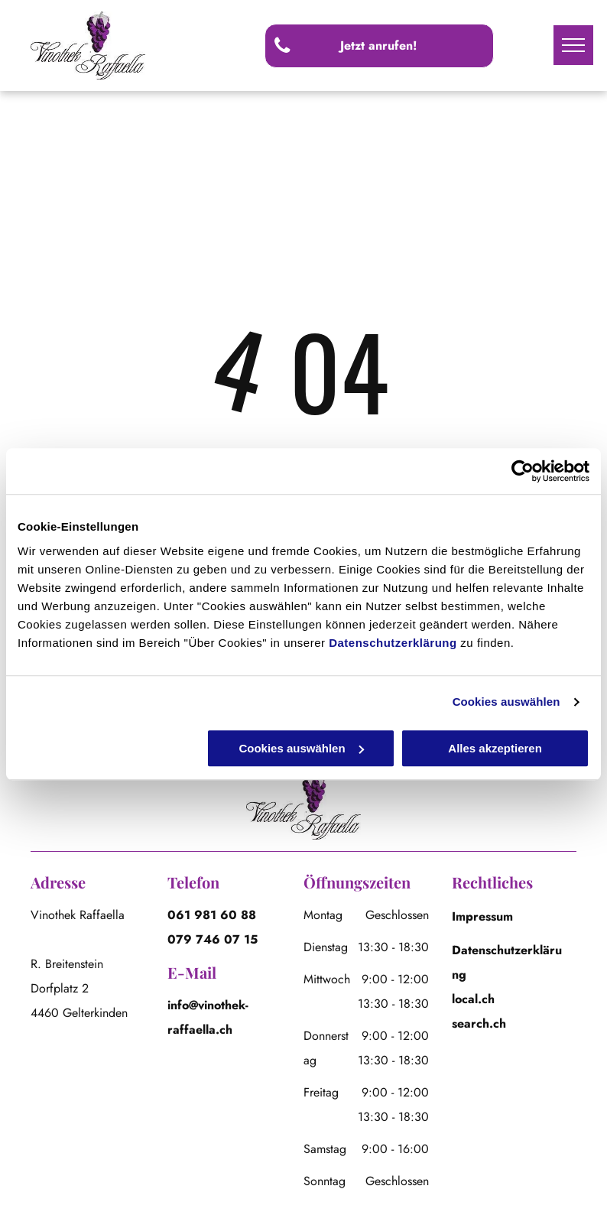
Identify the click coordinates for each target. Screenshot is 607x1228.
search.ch (479, 1023)
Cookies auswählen (506, 701)
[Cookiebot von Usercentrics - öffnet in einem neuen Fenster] (522, 471)
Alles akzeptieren (495, 748)
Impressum (482, 916)
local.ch (473, 999)
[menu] (573, 45)
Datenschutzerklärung (393, 642)
